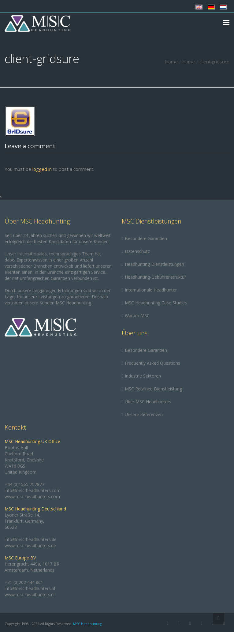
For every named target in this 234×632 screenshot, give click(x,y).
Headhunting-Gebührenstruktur (155, 277)
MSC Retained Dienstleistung (153, 389)
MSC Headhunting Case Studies (156, 303)
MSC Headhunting (87, 623)
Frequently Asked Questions (152, 363)
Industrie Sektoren (143, 376)
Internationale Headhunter (151, 290)
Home (171, 61)
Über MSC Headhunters (148, 401)
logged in (42, 169)
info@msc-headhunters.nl (30, 588)
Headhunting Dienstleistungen (154, 264)
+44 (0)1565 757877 (24, 484)
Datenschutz (137, 251)
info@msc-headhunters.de (31, 539)
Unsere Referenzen (144, 414)
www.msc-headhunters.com (32, 496)
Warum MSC (137, 315)
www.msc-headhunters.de (30, 545)
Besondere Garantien (146, 238)
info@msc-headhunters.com (33, 490)
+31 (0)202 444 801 (24, 582)
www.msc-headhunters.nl (29, 594)
